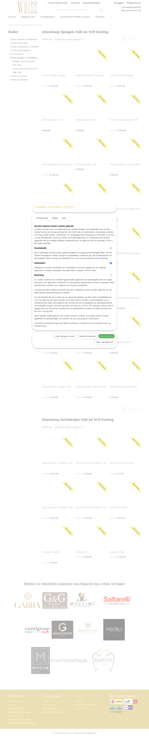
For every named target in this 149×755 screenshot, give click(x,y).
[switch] (111, 255)
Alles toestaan (106, 342)
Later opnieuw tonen (64, 342)
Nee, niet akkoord (104, 348)
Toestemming (42, 224)
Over (64, 224)
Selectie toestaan (87, 342)
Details (55, 224)
